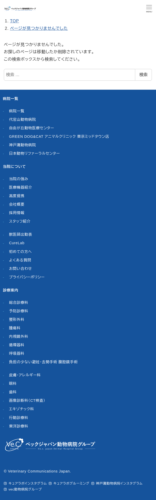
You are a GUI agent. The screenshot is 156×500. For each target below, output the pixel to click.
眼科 (13, 383)
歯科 (13, 392)
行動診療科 (18, 418)
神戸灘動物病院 (22, 145)
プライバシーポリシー (27, 277)
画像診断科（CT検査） (27, 400)
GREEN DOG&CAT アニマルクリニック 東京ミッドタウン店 (59, 136)
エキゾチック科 (21, 409)
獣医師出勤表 (20, 234)
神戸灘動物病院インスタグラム (119, 483)
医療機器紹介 (20, 187)
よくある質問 (20, 260)
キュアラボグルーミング (71, 483)
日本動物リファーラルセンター (34, 153)
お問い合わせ (20, 269)
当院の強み (18, 179)
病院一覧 (16, 111)
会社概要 (16, 204)
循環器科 (16, 345)
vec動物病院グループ (25, 489)
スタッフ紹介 (20, 221)
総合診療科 (18, 303)
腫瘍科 (15, 328)
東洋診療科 (18, 426)
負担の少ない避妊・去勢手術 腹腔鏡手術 (43, 362)
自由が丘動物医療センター (31, 128)
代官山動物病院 (22, 119)
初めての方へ (20, 252)
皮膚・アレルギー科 (25, 375)
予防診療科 (18, 311)
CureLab (16, 243)
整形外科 (16, 319)
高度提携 (16, 196)
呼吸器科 (16, 353)
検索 (143, 74)
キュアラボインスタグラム (27, 483)
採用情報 (16, 213)
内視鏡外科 (18, 336)
